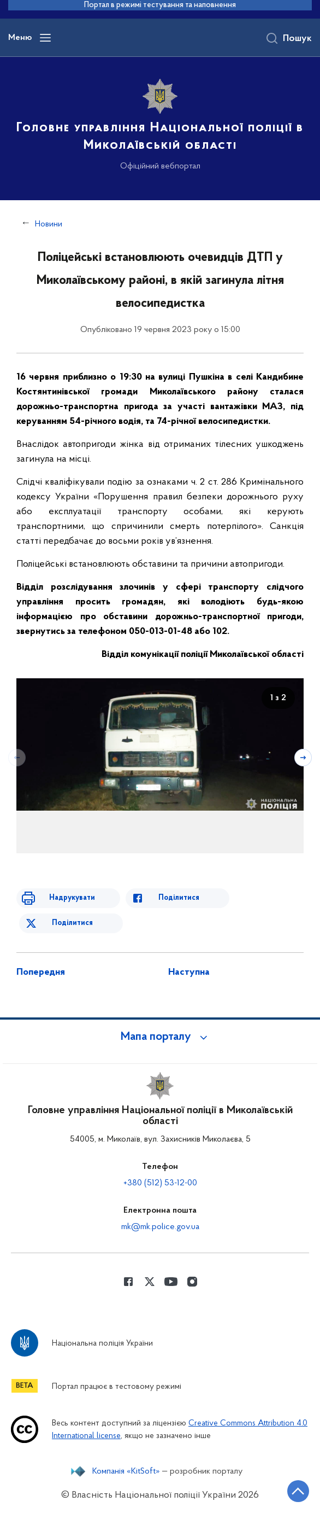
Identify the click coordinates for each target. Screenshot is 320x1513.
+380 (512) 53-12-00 (160, 1183)
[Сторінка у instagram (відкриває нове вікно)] (192, 1281)
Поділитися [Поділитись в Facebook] (178, 898)
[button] (160, 1037)
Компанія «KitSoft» (126, 1471)
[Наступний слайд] (303, 757)
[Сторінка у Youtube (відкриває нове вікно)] (170, 1281)
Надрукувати (72, 898)
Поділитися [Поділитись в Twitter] (72, 923)
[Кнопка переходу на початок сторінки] (298, 1491)
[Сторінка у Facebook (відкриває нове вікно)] (128, 1281)
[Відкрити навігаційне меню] (45, 37)
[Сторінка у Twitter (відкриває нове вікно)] (149, 1281)
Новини (48, 224)
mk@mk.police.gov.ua (160, 1227)
